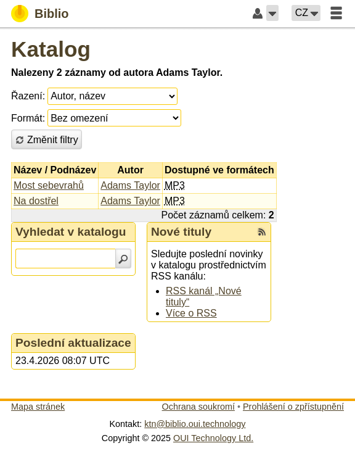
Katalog (51, 49)
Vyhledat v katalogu (70, 231)
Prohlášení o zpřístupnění (293, 407)
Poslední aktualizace (73, 342)
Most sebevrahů (49, 185)
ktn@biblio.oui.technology (194, 424)
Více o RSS (191, 313)
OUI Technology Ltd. (213, 438)
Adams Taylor (130, 185)
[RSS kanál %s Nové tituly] (262, 232)
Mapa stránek (38, 407)
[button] (272, 13)
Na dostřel (36, 201)
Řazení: (28, 96)
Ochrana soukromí (198, 407)
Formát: (28, 118)
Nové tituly (181, 231)
